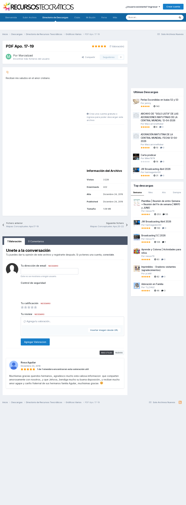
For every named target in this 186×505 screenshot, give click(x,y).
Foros (104, 17)
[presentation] (46, 291)
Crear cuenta (173, 6)
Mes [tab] (150, 192)
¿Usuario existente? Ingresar (143, 6)
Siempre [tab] (177, 192)
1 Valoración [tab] (14, 241)
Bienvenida (11, 17)
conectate (108, 254)
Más (115, 17)
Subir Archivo (30, 17)
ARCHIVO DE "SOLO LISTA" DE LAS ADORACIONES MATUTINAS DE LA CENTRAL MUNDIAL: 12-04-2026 (159, 117)
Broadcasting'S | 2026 (153, 235)
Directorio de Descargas (55, 19)
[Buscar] (144, 17)
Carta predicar (148, 155)
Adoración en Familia (152, 284)
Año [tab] (164, 192)
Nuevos (118, 353)
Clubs (77, 17)
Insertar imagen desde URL (104, 330)
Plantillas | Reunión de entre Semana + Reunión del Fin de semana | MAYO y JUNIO (160, 204)
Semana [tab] (137, 192)
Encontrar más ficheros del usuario (31, 58)
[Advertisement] (107, 90)
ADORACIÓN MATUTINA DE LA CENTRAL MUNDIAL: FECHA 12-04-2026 (159, 137)
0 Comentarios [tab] (36, 241)
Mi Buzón (90, 17)
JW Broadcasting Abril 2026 (156, 169)
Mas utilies (106, 353)
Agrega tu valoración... (37, 321)
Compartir (88, 57)
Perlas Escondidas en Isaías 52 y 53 (159, 99)
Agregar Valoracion (35, 342)
